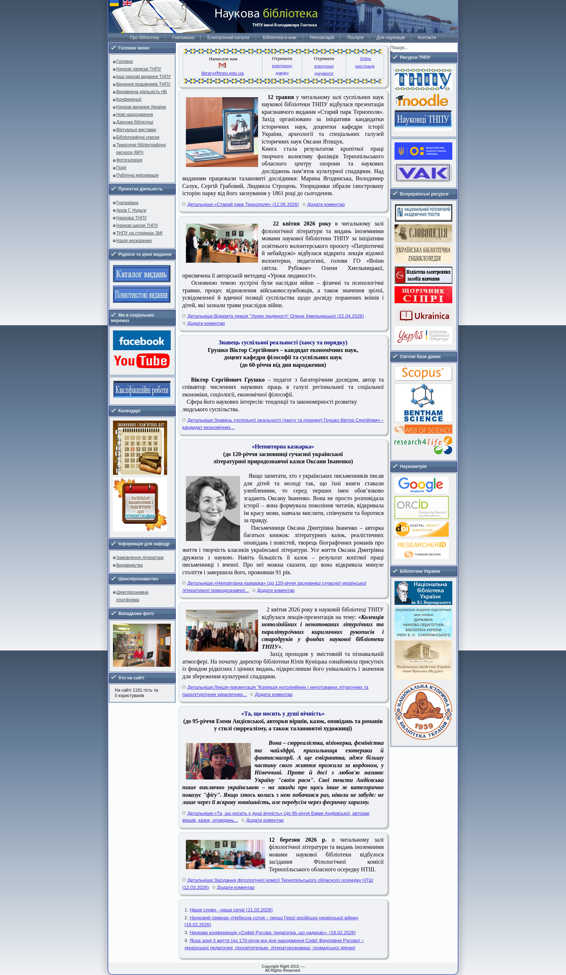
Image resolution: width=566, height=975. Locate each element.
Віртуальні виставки (136, 129)
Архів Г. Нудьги (131, 210)
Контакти (427, 37)
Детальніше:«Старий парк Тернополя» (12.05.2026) (243, 204)
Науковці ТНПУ (131, 217)
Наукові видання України (141, 106)
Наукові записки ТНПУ (138, 69)
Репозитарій (322, 37)
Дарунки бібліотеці (134, 122)
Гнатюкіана (183, 37)
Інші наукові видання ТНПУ (143, 76)
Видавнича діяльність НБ (141, 91)
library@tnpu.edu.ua (222, 73)
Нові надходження (134, 114)
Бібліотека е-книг (280, 37)
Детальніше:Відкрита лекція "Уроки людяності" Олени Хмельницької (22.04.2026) (275, 316)
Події (121, 167)
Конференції (129, 99)
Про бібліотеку (144, 37)
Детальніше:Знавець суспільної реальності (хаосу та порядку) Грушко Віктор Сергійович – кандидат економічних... (283, 423)
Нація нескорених (134, 240)
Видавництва (129, 565)
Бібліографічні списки (138, 137)
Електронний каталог (228, 37)
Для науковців (390, 37)
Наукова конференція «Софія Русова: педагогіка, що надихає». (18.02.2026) (273, 932)
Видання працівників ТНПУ (143, 84)
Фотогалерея (129, 160)
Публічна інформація (137, 175)
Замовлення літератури (140, 557)
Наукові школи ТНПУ (137, 225)
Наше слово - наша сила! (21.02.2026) (231, 909)
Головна (124, 61)
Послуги (355, 37)
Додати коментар (326, 204)
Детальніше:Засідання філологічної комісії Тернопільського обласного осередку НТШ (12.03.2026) (277, 883)
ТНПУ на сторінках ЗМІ (139, 233)
